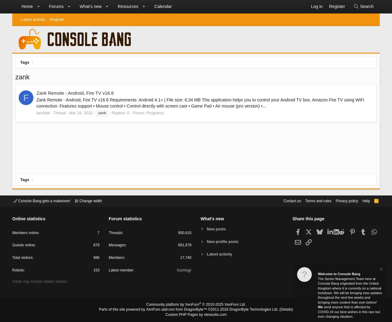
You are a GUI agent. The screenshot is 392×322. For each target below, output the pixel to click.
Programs (156, 114)
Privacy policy (342, 200)
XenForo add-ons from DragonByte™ (178, 310)
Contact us (282, 200)
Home (27, 6)
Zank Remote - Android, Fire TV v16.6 (76, 94)
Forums (56, 6)
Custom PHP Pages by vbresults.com (196, 315)
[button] (38, 6)
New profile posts (223, 241)
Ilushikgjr (183, 271)
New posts (217, 228)
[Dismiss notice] (380, 270)
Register (57, 19)
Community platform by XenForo (196, 305)
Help (362, 200)
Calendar (163, 6)
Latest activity (33, 19)
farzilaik (44, 114)
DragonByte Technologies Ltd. (249, 310)
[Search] (363, 6)
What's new (91, 6)
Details (278, 310)
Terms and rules (311, 200)
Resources (128, 6)
